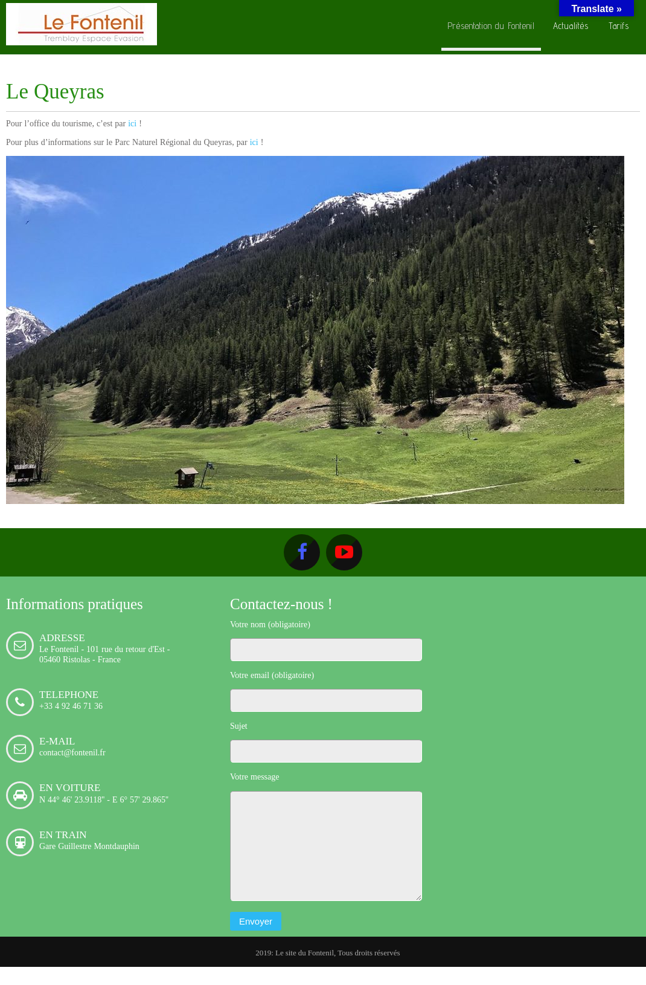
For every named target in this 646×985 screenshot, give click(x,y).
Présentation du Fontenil (491, 26)
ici (132, 123)
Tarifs (619, 26)
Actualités (571, 26)
